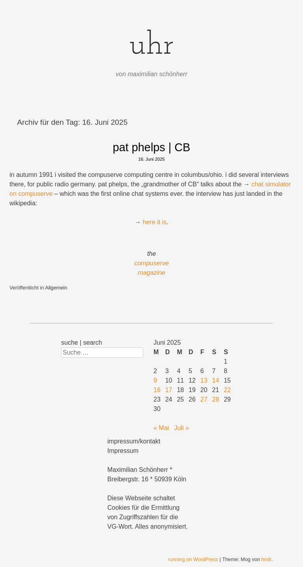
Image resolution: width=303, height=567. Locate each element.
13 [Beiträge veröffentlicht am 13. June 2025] (204, 380)
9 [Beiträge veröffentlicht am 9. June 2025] (155, 380)
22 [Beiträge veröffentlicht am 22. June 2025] (227, 390)
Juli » (181, 427)
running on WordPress (193, 559)
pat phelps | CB (151, 147)
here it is (154, 222)
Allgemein (56, 288)
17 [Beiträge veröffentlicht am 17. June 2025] (168, 390)
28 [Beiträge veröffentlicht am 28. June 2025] (215, 399)
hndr (266, 559)
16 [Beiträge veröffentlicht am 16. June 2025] (157, 390)
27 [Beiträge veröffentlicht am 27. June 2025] (204, 399)
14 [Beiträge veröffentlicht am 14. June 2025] (215, 380)
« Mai (161, 427)
